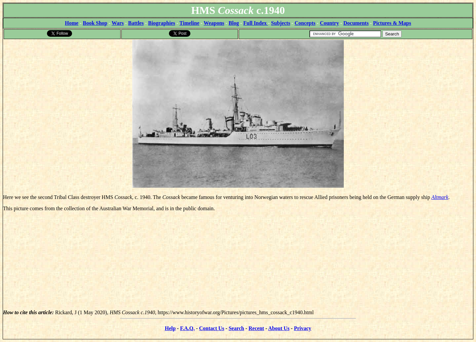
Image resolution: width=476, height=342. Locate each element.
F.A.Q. (187, 328)
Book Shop (95, 23)
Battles (136, 23)
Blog (234, 23)
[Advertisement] (238, 263)
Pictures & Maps (392, 23)
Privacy (302, 328)
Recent (256, 328)
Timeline (189, 23)
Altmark (440, 197)
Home (71, 23)
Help (170, 328)
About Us (278, 328)
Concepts (305, 23)
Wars (118, 23)
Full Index (255, 23)
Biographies (161, 23)
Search (236, 328)
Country (329, 23)
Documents (356, 23)
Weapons (214, 23)
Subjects (280, 23)
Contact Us (211, 328)
